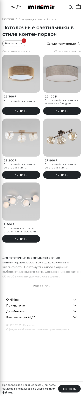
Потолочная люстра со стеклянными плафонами (20, 230)
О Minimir (12, 299)
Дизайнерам (15, 311)
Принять (69, 388)
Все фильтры (15, 43)
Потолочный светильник (19, 101)
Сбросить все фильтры (67, 51)
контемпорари (20, 51)
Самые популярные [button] (64, 43)
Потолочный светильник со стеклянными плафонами (19, 166)
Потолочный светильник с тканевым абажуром (62, 102)
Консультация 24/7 (20, 317)
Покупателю (15, 305)
